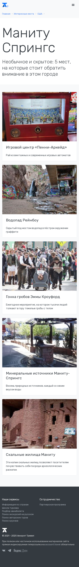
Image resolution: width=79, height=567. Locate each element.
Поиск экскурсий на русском (18, 514)
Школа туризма (10, 508)
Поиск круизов (10, 521)
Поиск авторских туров (15, 517)
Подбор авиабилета (13, 511)
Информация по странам (15, 504)
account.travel (52, 544)
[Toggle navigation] (73, 5)
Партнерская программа (53, 504)
